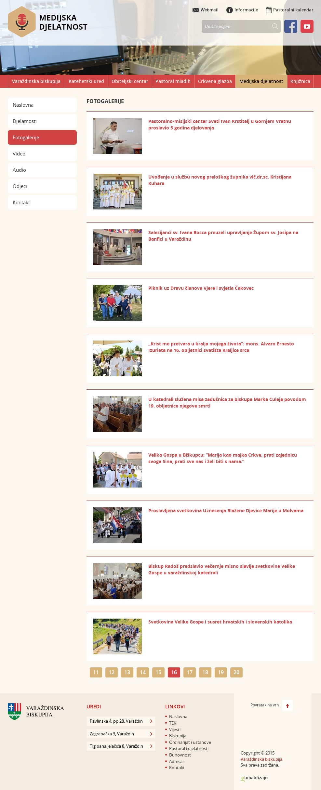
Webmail (206, 10)
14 (143, 672)
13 (127, 672)
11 (96, 672)
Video (19, 153)
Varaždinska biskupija (36, 81)
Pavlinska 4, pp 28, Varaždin (121, 721)
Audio (19, 170)
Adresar (176, 761)
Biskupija (177, 736)
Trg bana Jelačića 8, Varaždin (121, 746)
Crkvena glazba (215, 81)
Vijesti (175, 729)
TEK (172, 723)
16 (174, 672)
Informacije (242, 10)
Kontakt (21, 202)
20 (236, 672)
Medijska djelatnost (261, 81)
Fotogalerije (26, 137)
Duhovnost (180, 755)
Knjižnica (300, 81)
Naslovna (23, 104)
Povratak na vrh (271, 705)
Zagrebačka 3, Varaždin (121, 734)
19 (221, 672)
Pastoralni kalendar (290, 10)
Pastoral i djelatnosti (188, 748)
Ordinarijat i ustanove (190, 742)
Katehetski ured (86, 81)
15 (158, 672)
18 (205, 672)
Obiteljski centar (130, 81)
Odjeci (20, 186)
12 (111, 672)
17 (190, 672)
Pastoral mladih (173, 81)
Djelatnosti (25, 121)
